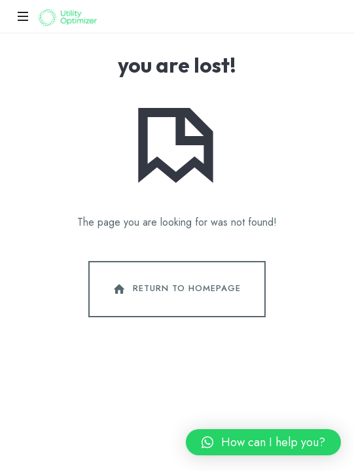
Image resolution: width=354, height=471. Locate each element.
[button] (263, 442)
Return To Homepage (176, 289)
